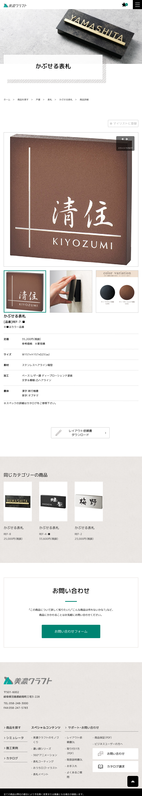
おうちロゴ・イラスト (45, 768)
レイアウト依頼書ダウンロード (80, 433)
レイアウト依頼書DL (74, 740)
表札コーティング (43, 761)
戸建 (38, 99)
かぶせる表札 (65, 99)
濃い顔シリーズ (42, 748)
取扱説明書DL (75, 759)
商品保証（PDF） (103, 737)
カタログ (12, 758)
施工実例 (12, 748)
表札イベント (40, 774)
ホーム (7, 99)
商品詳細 (84, 99)
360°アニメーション (45, 755)
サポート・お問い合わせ (83, 728)
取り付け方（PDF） (73, 751)
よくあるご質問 (74, 775)
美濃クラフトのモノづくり (46, 740)
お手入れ (72, 766)
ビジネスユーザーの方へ (109, 744)
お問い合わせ (116, 754)
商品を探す (23, 99)
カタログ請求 (116, 766)
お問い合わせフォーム (71, 631)
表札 (50, 99)
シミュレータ (15, 738)
